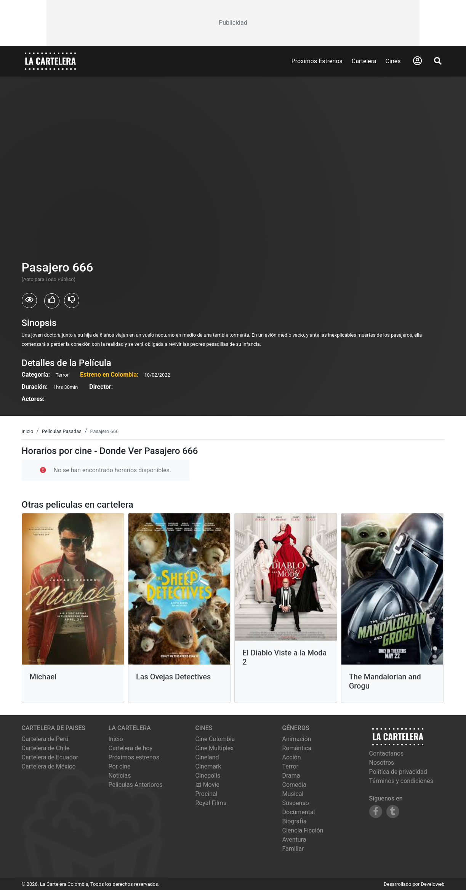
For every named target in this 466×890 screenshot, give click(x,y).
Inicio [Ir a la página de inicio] (116, 739)
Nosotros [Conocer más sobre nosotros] (381, 762)
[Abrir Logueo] (417, 61)
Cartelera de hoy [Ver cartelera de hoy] (131, 748)
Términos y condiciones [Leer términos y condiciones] (401, 781)
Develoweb (432, 884)
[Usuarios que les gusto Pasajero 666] (51, 300)
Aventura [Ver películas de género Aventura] (294, 839)
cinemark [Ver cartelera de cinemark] (208, 766)
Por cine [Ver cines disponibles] (120, 766)
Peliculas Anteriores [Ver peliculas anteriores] (136, 784)
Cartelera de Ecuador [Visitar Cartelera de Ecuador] (50, 757)
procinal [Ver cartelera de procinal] (206, 793)
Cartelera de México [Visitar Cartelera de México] (49, 766)
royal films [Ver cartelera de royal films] (211, 803)
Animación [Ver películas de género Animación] (296, 739)
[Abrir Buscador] (438, 61)
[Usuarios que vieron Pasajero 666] (29, 300)
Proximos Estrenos (317, 61)
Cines (393, 61)
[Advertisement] (232, 23)
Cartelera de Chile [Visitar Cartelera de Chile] (46, 748)
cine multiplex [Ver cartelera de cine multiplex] (214, 748)
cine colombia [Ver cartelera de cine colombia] (215, 739)
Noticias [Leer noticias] (120, 775)
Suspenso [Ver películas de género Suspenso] (295, 803)
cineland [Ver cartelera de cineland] (207, 757)
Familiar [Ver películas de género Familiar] (293, 848)
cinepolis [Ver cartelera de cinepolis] (208, 775)
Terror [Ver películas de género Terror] (290, 766)
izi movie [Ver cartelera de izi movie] (207, 784)
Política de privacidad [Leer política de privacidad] (398, 771)
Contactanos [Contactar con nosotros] (386, 753)
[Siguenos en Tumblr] (392, 811)
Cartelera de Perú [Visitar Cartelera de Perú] (45, 739)
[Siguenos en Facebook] (375, 811)
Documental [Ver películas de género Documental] (298, 812)
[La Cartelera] (50, 60)
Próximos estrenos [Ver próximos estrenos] (134, 757)
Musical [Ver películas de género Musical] (293, 793)
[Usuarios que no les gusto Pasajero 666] (71, 300)
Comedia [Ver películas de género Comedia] (294, 784)
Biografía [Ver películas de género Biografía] (294, 821)
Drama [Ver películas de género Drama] (291, 775)
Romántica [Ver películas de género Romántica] (297, 748)
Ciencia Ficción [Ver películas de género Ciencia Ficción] (302, 830)
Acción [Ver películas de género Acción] (291, 757)
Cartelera (364, 61)
